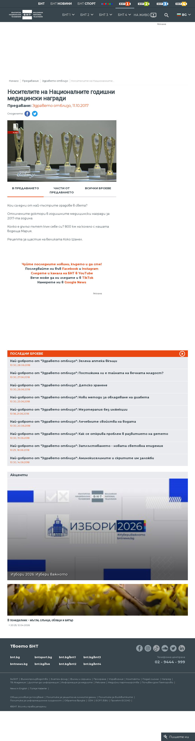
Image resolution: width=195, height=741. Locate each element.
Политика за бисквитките (116, 697)
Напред (166, 679)
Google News (75, 282)
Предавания (30, 80)
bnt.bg (15, 657)
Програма (100, 679)
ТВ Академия (18, 682)
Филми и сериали (80, 679)
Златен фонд (59, 679)
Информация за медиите (77, 682)
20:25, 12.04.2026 (20, 625)
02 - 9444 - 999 (170, 662)
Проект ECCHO (120, 700)
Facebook (70, 269)
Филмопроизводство (34, 679)
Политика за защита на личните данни (71, 697)
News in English (18, 688)
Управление (116, 679)
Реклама (161, 24)
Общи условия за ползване (27, 697)
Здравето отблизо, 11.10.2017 (60, 105)
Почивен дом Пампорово (157, 682)
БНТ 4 (122, 15)
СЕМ (90, 700)
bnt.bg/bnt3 (92, 657)
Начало (14, 80)
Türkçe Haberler (38, 688)
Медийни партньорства (123, 682)
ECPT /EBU (102, 700)
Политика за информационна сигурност (36, 700)
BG (184, 15)
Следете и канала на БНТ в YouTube (62, 273)
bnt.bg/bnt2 (67, 664)
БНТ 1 (66, 15)
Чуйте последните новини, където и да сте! (62, 264)
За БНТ (14, 679)
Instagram (90, 269)
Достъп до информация (43, 682)
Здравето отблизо (55, 80)
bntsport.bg (43, 657)
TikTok (87, 278)
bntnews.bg (18, 664)
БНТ (41, 3)
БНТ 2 (84, 15)
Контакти (133, 679)
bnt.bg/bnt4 (92, 664)
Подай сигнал (151, 679)
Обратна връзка (74, 700)
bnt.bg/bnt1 (67, 657)
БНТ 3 (103, 15)
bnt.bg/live (42, 664)
